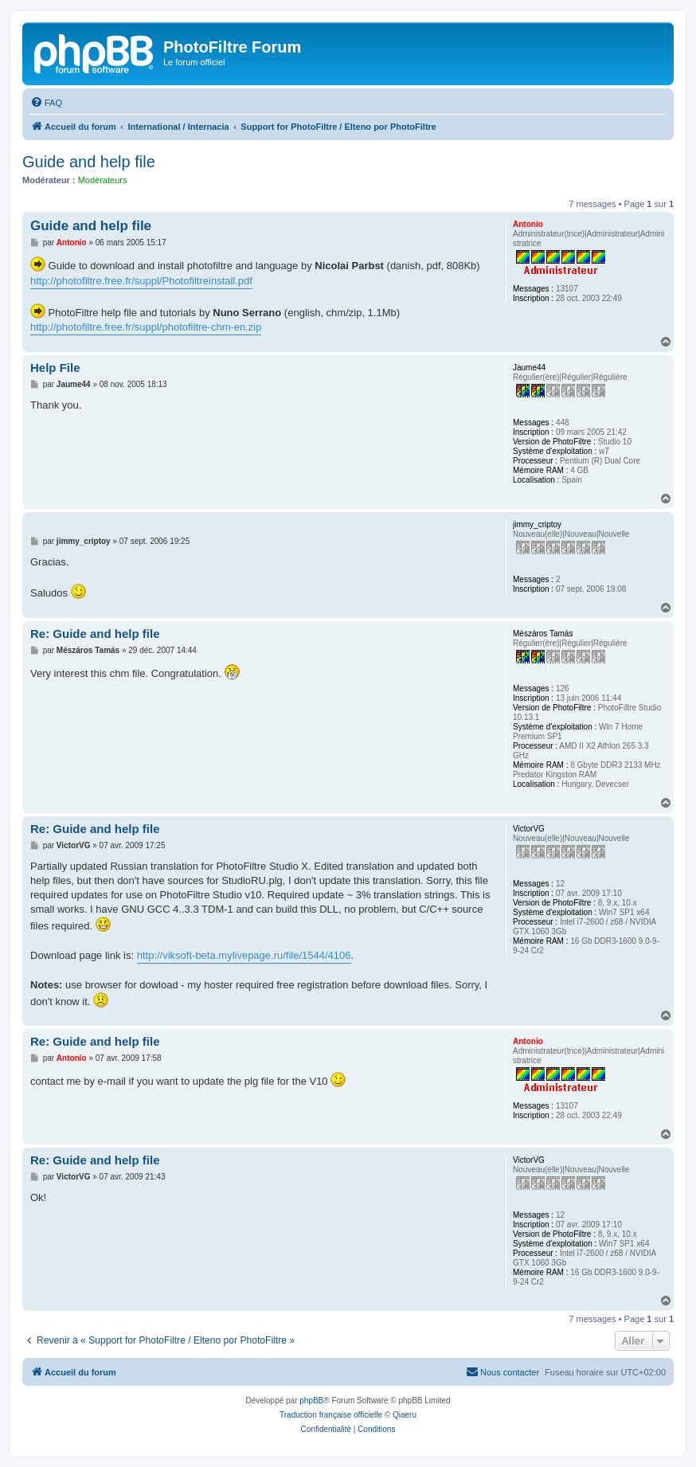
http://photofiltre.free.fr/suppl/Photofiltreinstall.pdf (141, 281)
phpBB (311, 1400)
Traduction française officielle (331, 1414)
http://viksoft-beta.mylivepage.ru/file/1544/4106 (244, 955)
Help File (55, 367)
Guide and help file (88, 161)
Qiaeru (404, 1414)
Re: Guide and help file (95, 633)
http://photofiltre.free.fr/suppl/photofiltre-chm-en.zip (145, 327)
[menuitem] (46, 102)
